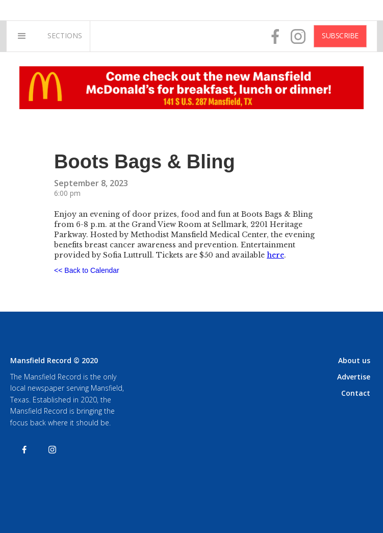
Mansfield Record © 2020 (54, 360)
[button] (22, 36)
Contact (355, 393)
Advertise (353, 377)
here (275, 255)
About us (354, 360)
